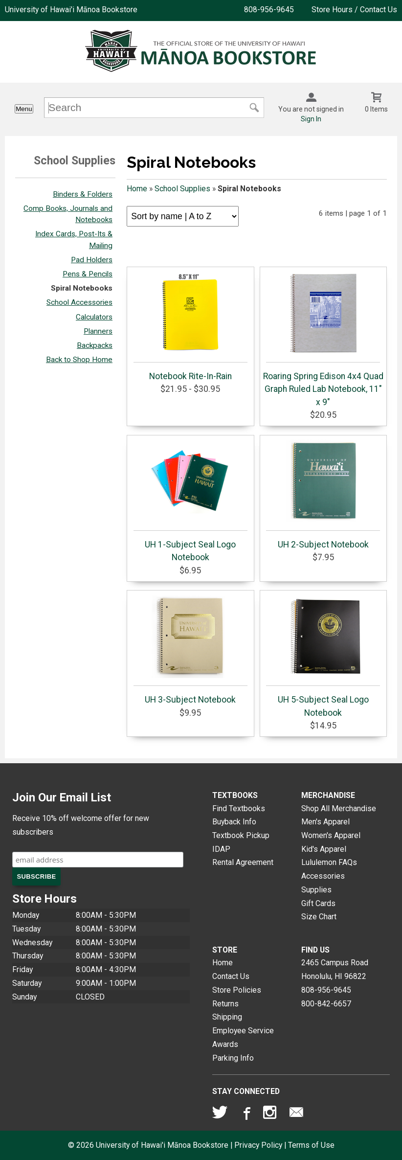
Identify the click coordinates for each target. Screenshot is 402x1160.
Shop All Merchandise (338, 808)
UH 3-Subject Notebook (190, 650)
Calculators (94, 317)
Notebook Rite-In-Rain (190, 326)
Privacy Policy (258, 1145)
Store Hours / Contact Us (354, 9)
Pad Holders (91, 259)
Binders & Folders (82, 194)
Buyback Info (234, 821)
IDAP (221, 849)
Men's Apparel (325, 821)
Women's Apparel (330, 835)
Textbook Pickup (240, 835)
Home (137, 188)
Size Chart (318, 916)
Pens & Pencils (87, 274)
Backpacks (94, 345)
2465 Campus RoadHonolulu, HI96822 (334, 969)
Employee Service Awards (243, 1037)
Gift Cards (318, 903)
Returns (225, 1003)
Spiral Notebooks (81, 288)
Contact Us (230, 976)
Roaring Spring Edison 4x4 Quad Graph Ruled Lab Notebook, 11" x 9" (323, 339)
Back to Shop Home (79, 359)
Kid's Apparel (323, 849)
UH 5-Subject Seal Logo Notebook (323, 656)
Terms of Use (311, 1145)
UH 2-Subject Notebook (323, 494)
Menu (24, 109)
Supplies (316, 889)
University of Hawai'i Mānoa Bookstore (71, 9)
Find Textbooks (238, 808)
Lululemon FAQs (329, 862)
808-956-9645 (269, 9)
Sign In (311, 119)
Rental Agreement (242, 862)
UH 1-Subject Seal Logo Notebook (190, 501)
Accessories (323, 876)
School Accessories (79, 302)
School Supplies (182, 188)
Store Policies (236, 990)
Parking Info (233, 1058)
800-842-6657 (326, 1003)
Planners (98, 331)
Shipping (227, 1017)
